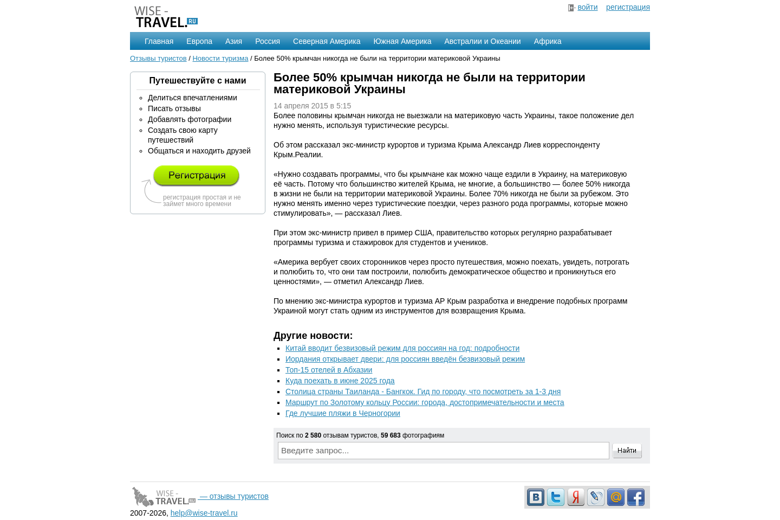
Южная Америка (402, 41)
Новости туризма (220, 58)
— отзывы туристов (199, 496)
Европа (199, 41)
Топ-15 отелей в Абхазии (328, 369)
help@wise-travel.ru (204, 513)
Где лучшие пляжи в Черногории (342, 413)
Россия (267, 41)
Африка (548, 41)
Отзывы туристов (158, 58)
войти (587, 7)
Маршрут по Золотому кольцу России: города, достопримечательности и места (424, 402)
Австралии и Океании (483, 41)
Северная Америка (326, 41)
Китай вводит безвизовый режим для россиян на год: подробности (402, 348)
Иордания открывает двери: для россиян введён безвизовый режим (405, 359)
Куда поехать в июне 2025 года (340, 380)
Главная (159, 41)
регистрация (628, 7)
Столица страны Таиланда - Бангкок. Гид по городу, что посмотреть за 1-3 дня (423, 391)
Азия (233, 41)
